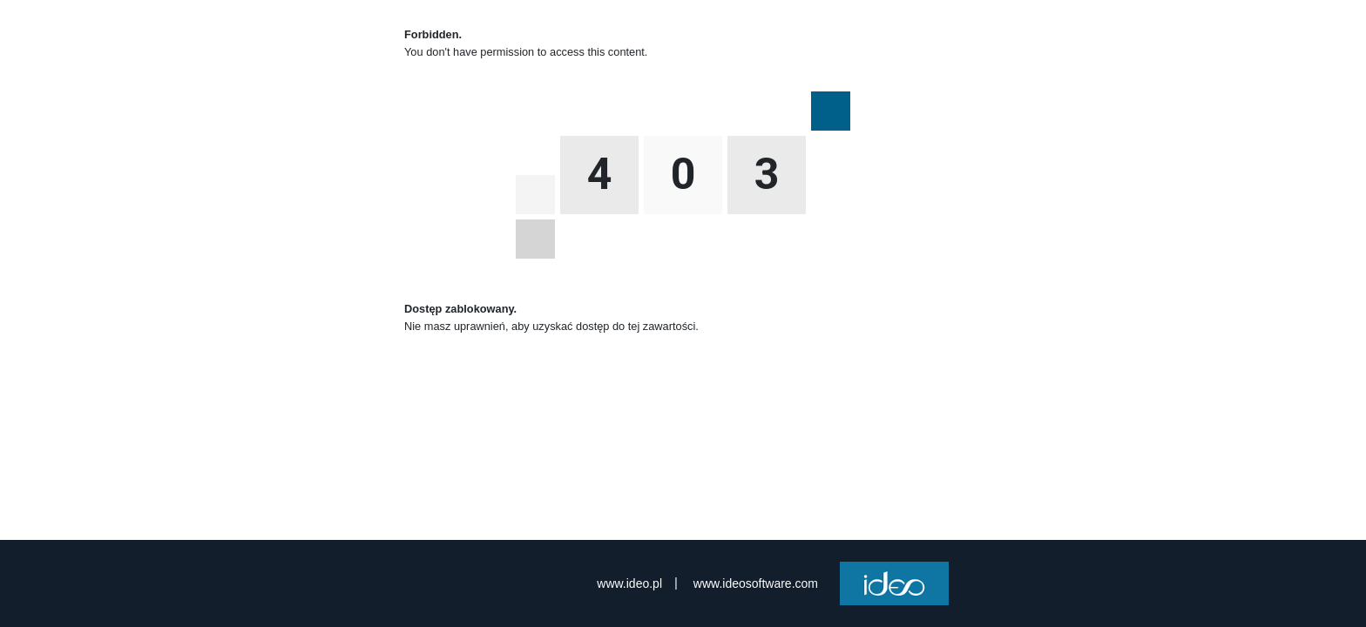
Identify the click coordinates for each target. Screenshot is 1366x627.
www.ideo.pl (629, 583)
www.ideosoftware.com (755, 583)
